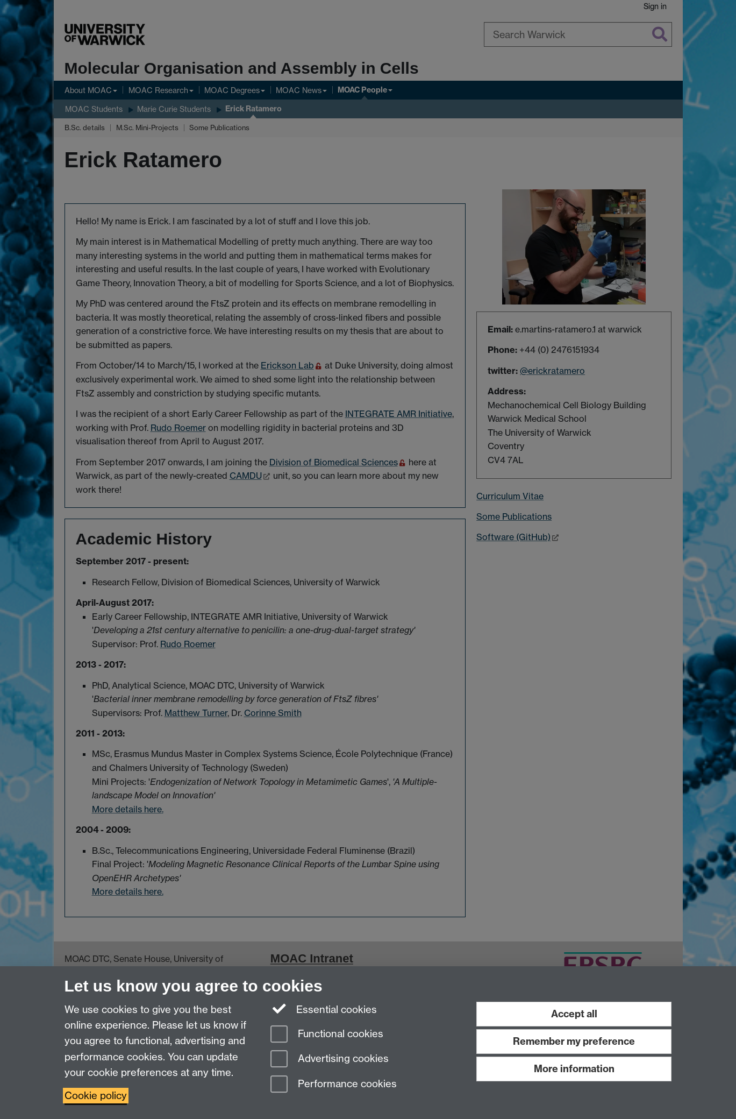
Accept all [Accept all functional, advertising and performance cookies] (574, 1014)
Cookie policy (96, 1095)
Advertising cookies (329, 1060)
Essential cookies (323, 1009)
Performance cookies (333, 1085)
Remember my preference (574, 1041)
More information (574, 1069)
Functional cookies (326, 1035)
